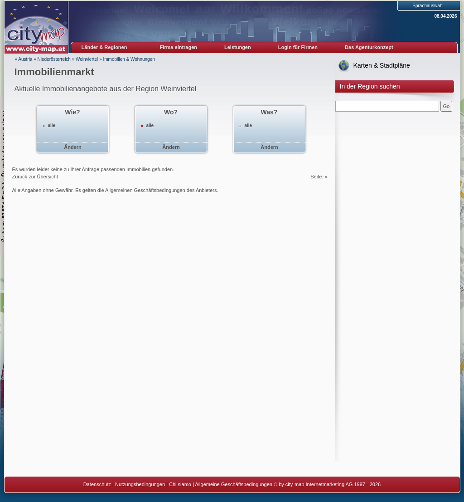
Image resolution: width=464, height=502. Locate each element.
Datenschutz (97, 484)
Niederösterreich (54, 59)
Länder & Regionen (104, 47)
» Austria (24, 59)
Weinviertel (87, 59)
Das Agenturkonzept (369, 47)
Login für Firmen (298, 47)
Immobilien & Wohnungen (129, 59)
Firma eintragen (179, 47)
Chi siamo (180, 484)
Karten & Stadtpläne (381, 65)
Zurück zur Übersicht (35, 176)
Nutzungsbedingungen (140, 484)
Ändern (73, 147)
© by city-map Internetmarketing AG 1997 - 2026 (327, 484)
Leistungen (237, 47)
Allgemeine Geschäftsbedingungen (233, 484)
